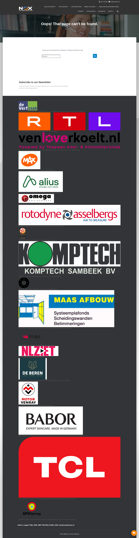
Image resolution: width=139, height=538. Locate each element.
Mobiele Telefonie (90, 6)
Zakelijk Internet (50, 6)
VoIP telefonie (64, 6)
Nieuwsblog (101, 11)
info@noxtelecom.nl (115, 1)
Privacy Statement (74, 534)
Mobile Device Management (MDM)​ (109, 6)
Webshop (81, 11)
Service (111, 11)
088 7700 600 (104, 1)
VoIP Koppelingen (76, 6)
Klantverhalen (90, 11)
